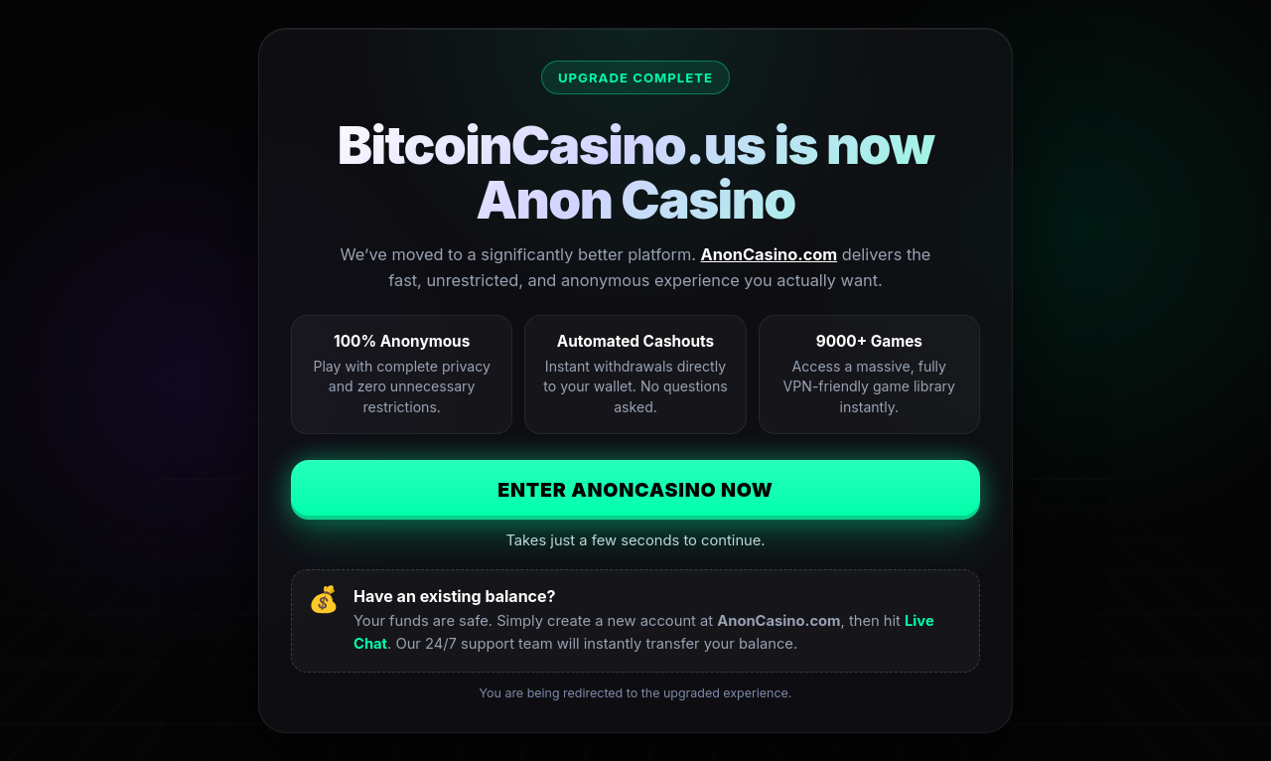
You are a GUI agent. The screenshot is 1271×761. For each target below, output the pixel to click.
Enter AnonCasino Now (635, 490)
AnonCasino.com (769, 254)
